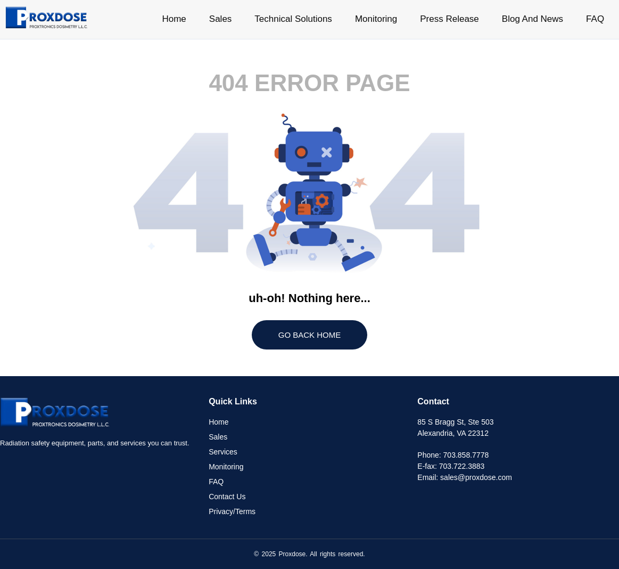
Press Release (449, 19)
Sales (220, 19)
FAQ (595, 19)
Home (174, 19)
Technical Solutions (293, 19)
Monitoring (376, 19)
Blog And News (532, 19)
